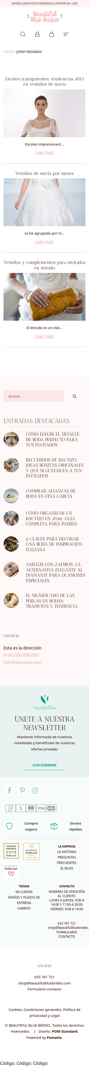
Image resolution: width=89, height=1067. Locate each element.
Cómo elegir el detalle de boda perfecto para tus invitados (52, 439)
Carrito (24, 908)
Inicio (9, 52)
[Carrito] (51, 33)
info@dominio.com (23, 662)
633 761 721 (67, 923)
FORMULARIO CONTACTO (66, 934)
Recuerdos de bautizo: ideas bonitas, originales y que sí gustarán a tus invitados (55, 468)
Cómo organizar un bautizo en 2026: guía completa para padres (51, 518)
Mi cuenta (24, 892)
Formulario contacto (44, 989)
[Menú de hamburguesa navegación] (66, 33)
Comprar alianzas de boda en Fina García (50, 493)
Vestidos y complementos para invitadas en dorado (44, 265)
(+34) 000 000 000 (21, 655)
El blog (66, 868)
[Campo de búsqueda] (34, 396)
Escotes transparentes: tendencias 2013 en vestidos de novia (44, 81)
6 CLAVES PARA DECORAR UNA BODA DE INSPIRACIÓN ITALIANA (54, 544)
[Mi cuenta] (37, 33)
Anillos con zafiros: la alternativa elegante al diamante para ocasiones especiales (55, 572)
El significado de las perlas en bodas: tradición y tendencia (52, 601)
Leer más (44, 152)
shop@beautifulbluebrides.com (44, 983)
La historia (66, 852)
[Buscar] (23, 33)
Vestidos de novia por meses (44, 173)
